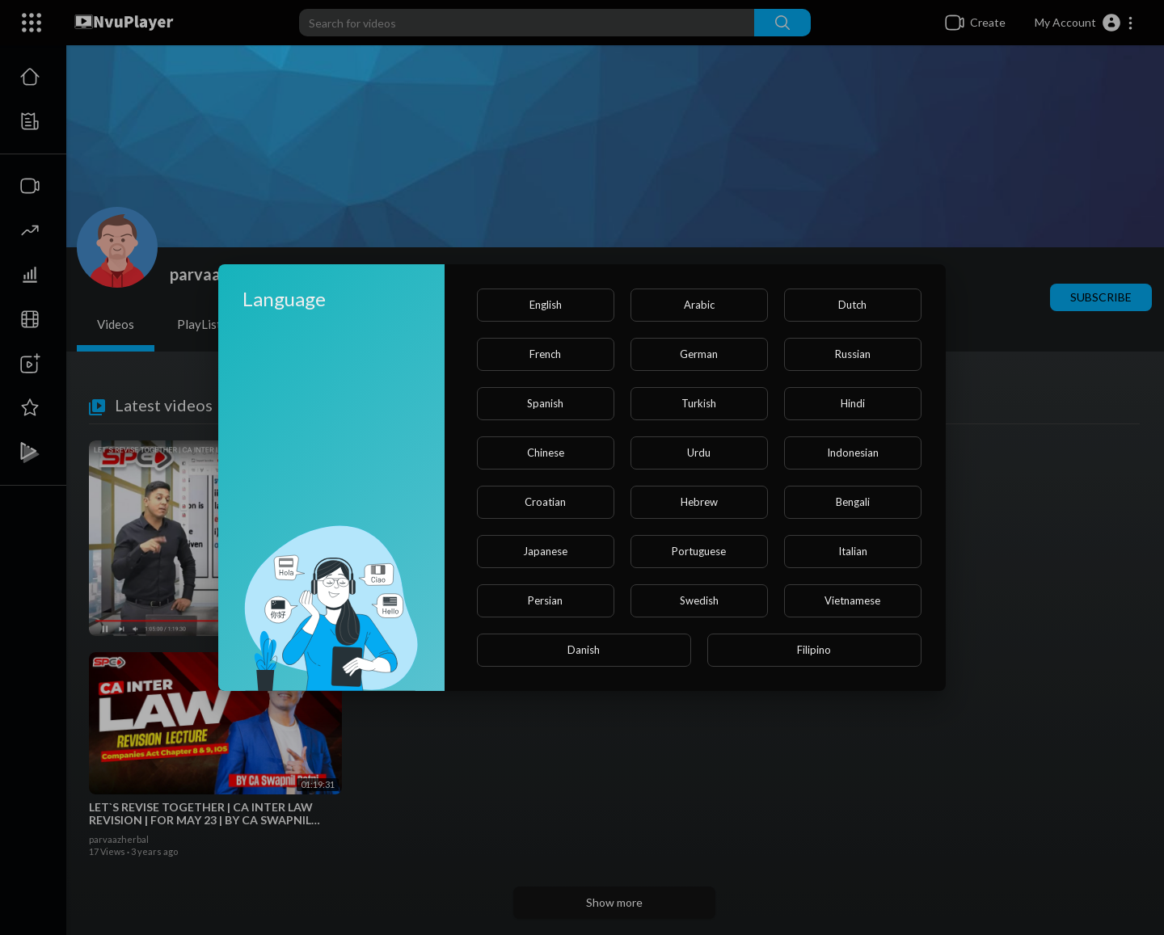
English (545, 304)
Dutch (852, 304)
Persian (545, 600)
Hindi (853, 403)
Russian (853, 353)
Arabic (699, 304)
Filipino (814, 649)
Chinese (545, 452)
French (545, 353)
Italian (852, 551)
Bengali (853, 501)
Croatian (545, 501)
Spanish (545, 403)
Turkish (698, 403)
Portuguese (699, 551)
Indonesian (853, 452)
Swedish (699, 600)
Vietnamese (852, 600)
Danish (583, 649)
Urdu (699, 452)
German (699, 353)
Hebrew (699, 501)
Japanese (545, 551)
